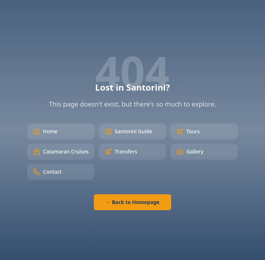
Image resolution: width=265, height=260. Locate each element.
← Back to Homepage (132, 202)
